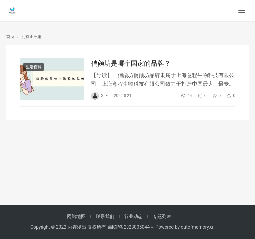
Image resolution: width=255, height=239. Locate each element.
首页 (10, 36)
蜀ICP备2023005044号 (131, 227)
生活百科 (34, 67)
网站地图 (76, 216)
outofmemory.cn (198, 227)
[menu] (242, 11)
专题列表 (162, 216)
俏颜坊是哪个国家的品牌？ (131, 63)
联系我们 (105, 216)
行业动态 (133, 216)
